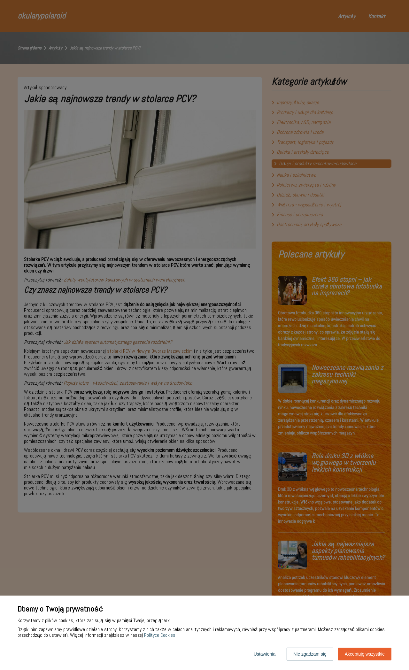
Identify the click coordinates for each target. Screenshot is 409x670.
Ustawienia (264, 654)
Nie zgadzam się (310, 654)
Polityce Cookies (159, 635)
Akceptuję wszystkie (365, 654)
